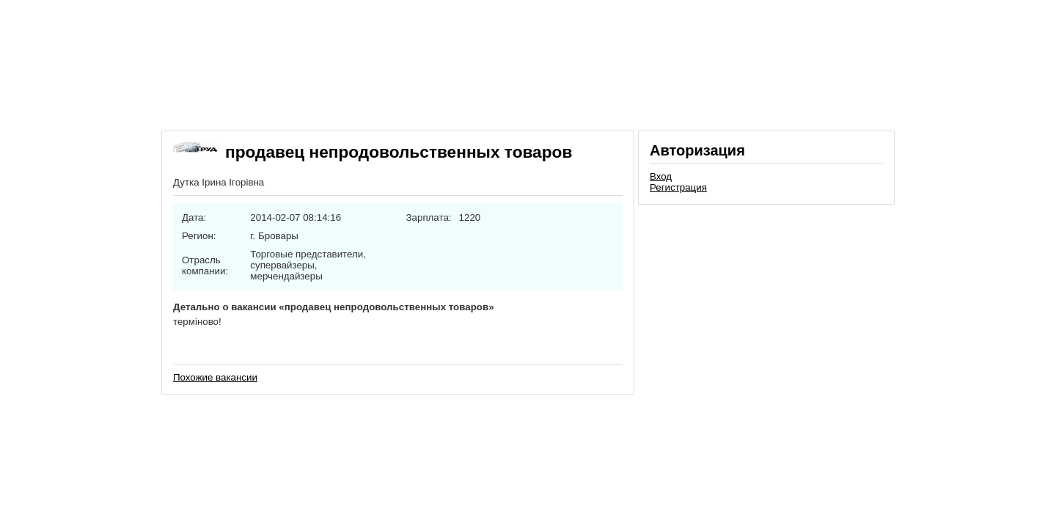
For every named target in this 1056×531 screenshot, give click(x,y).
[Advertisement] (766, 311)
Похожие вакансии (215, 377)
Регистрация (678, 187)
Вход (661, 176)
